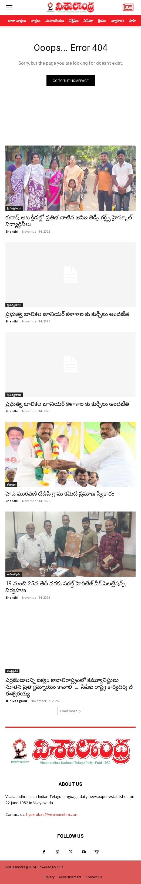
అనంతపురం (13, 574)
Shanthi (11, 231)
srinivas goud (16, 701)
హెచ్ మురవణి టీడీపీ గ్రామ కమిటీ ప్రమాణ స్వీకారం (60, 493)
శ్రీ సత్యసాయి (14, 208)
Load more (70, 711)
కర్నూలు (11, 484)
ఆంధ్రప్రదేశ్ (12, 671)
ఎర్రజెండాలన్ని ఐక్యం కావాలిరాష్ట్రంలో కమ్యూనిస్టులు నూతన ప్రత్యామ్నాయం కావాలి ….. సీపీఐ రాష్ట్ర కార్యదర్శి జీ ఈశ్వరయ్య (69, 687)
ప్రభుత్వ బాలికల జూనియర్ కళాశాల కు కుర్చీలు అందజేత (67, 314)
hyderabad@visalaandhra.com (52, 814)
